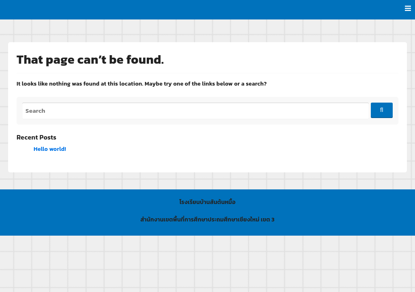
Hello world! (50, 149)
